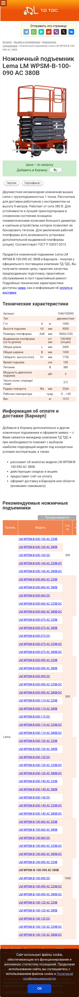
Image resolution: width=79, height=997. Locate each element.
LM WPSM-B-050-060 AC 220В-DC (40, 603)
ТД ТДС (39, 10)
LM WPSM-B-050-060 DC (34, 595)
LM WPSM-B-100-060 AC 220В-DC (40, 846)
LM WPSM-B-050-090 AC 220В (38, 660)
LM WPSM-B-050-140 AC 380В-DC (40, 813)
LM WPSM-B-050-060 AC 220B (38, 579)
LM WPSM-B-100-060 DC (34, 838)
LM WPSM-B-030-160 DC (34, 555)
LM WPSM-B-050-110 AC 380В (38, 708)
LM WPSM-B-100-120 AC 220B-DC (40, 927)
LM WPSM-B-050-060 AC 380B (38, 587)
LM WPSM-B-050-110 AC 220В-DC (40, 725)
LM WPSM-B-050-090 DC (34, 676)
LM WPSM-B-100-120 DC (34, 918)
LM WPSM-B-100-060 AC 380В (38, 830)
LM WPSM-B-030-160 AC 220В (38, 539)
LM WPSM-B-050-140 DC (34, 797)
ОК (39, 988)
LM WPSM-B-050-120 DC (34, 757)
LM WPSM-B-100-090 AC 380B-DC (40, 894)
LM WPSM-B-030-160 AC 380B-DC (40, 571)
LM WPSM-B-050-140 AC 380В (38, 789)
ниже (21, 288)
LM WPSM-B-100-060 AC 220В (38, 822)
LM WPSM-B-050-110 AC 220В (38, 700)
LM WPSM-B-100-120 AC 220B (38, 902)
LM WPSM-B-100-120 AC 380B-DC (40, 935)
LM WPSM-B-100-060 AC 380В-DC (40, 854)
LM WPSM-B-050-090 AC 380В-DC (40, 692)
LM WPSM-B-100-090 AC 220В (38, 862)
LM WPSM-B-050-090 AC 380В (38, 668)
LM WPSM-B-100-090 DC (34, 878)
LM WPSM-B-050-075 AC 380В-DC (40, 652)
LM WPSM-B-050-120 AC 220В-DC (40, 765)
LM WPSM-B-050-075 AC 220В (38, 620)
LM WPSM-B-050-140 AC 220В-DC (40, 805)
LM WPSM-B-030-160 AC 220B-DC (40, 563)
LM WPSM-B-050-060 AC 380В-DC (40, 611)
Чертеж (11, 183)
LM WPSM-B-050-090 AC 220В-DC (40, 684)
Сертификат (32, 183)
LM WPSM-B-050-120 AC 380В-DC (40, 773)
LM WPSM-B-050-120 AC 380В (38, 749)
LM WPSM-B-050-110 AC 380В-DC (40, 733)
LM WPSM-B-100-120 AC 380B (38, 910)
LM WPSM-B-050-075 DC (34, 636)
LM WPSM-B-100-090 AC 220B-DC (40, 886)
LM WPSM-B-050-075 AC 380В (38, 628)
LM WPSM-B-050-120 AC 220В (38, 741)
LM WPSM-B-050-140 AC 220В (38, 781)
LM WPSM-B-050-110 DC (34, 716)
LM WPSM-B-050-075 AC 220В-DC (40, 644)
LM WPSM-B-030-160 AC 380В (38, 547)
